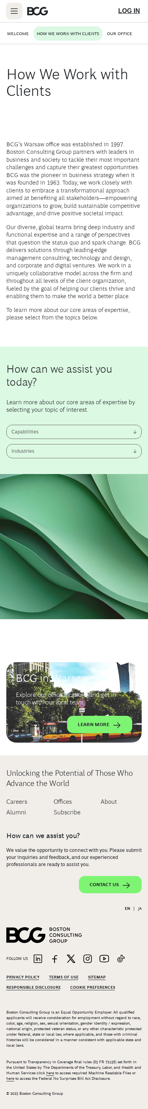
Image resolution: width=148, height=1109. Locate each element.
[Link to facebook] (54, 959)
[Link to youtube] (104, 959)
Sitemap (97, 977)
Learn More (100, 725)
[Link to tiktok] (121, 959)
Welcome (18, 33)
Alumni (16, 812)
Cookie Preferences (92, 987)
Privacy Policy (22, 977)
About (109, 801)
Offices (63, 801)
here (50, 1073)
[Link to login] (129, 11)
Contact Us (110, 885)
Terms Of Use (64, 977)
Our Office (119, 33)
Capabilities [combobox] (25, 432)
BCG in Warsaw (52, 678)
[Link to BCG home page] (37, 11)
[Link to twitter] (71, 959)
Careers (16, 801)
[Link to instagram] (87, 959)
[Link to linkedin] (38, 959)
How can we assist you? (43, 836)
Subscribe (67, 812)
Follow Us (17, 958)
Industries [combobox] (22, 451)
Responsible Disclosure (33, 987)
